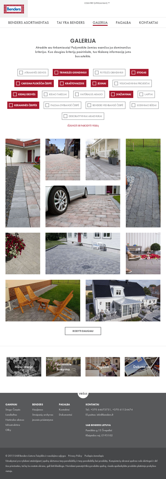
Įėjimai (102, 83)
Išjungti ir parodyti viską (83, 125)
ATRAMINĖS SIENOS (35, 72)
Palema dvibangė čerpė (65, 105)
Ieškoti (160, 12)
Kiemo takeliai (58, 94)
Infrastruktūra (12, 425)
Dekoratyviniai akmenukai (85, 116)
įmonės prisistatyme (42, 420)
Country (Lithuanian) (95, 3)
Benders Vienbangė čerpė (108, 105)
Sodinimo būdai (147, 105)
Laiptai (149, 94)
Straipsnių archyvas (42, 414)
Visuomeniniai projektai (134, 83)
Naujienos (37, 409)
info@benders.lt (105, 414)
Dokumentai (65, 414)
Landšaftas (11, 414)
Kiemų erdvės (26, 94)
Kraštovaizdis (74, 83)
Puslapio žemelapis (94, 455)
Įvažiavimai (123, 94)
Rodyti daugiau (83, 331)
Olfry (8, 430)
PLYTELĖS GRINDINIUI (111, 72)
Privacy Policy (75, 455)
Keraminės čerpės (25, 105)
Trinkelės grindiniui (73, 72)
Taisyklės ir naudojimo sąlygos (51, 455)
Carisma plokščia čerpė (36, 83)
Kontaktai (64, 409)
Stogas (141, 72)
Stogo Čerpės (12, 409)
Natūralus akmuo (91, 94)
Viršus (83, 393)
